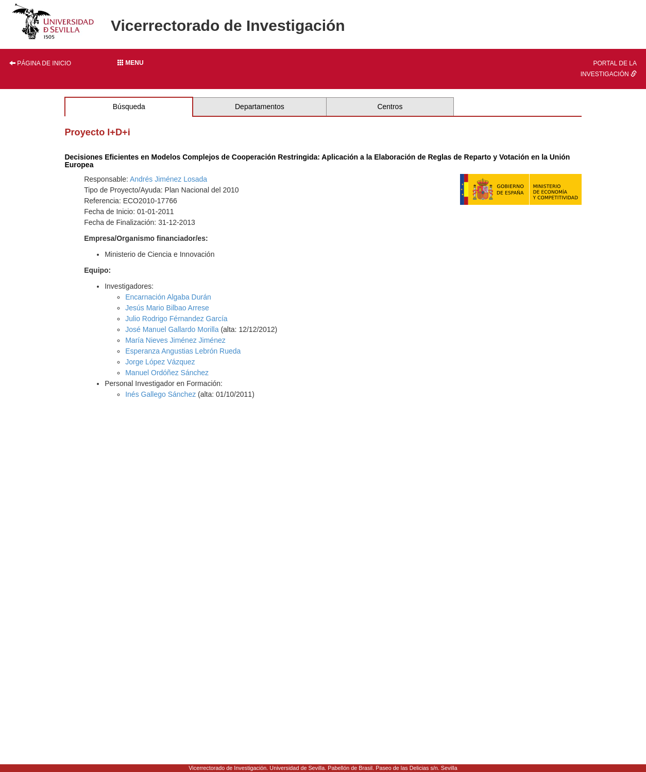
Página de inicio (40, 63)
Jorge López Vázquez (160, 362)
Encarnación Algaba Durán (168, 297)
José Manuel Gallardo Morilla (171, 329)
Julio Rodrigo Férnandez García (176, 318)
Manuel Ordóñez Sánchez (167, 373)
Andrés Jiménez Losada (168, 179)
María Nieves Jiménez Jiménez (175, 340)
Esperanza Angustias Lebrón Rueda (183, 351)
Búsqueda (129, 106)
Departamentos (259, 106)
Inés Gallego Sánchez (160, 394)
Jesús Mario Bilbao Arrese (167, 308)
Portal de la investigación (609, 69)
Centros (389, 106)
